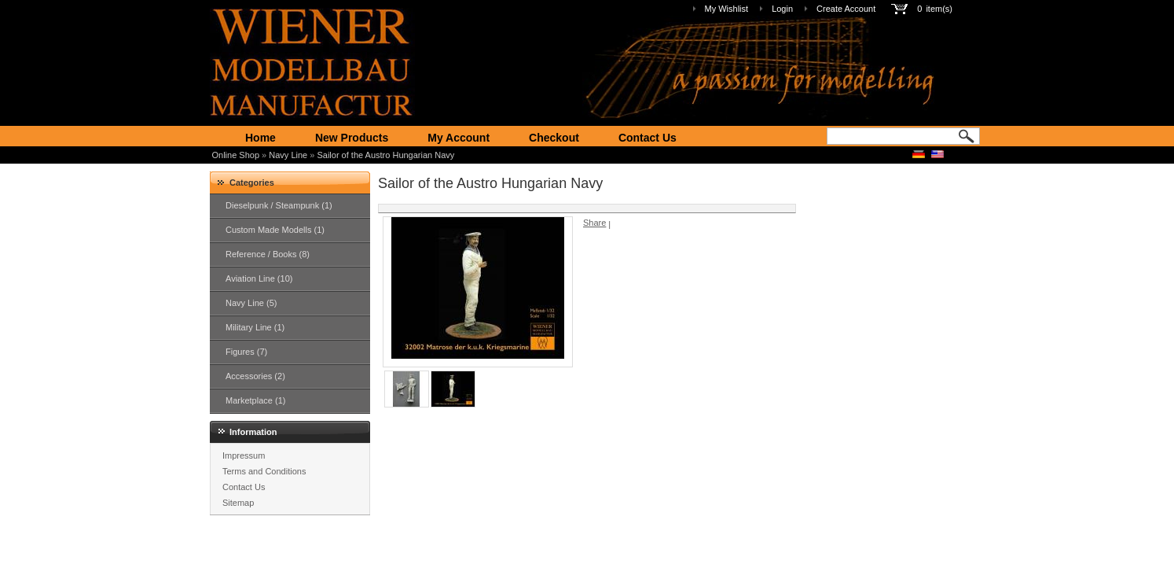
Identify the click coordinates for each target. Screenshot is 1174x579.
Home (260, 137)
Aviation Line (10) (259, 278)
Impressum (243, 455)
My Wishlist (727, 8)
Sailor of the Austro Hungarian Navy (385, 155)
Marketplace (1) (255, 400)
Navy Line (288, 155)
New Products (351, 137)
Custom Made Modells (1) (275, 229)
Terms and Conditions (264, 471)
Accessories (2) (255, 376)
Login (782, 8)
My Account (458, 137)
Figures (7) (246, 351)
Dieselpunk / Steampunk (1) (279, 205)
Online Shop (236, 155)
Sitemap (238, 502)
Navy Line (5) (251, 303)
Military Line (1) (255, 327)
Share (594, 222)
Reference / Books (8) (268, 254)
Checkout (554, 137)
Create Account (845, 8)
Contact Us (647, 137)
